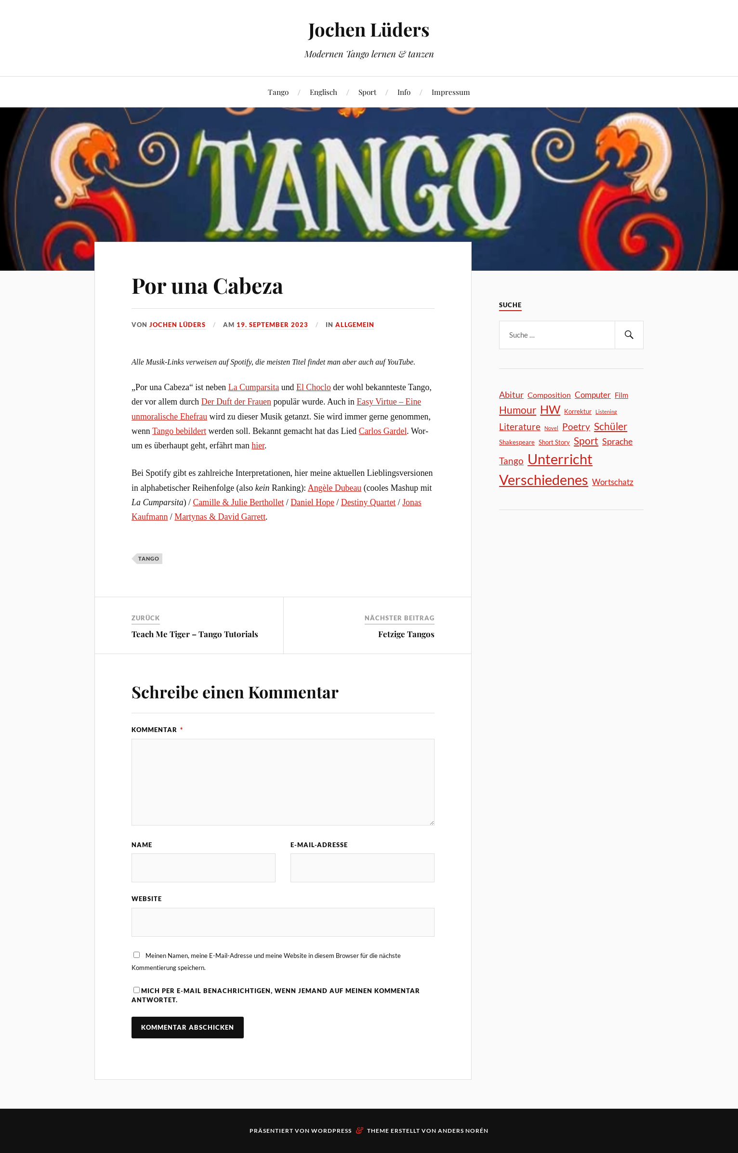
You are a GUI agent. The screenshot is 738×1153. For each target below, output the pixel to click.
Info (403, 92)
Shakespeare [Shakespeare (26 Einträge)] (517, 442)
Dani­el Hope (312, 502)
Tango (278, 92)
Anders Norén (463, 1130)
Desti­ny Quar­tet (368, 502)
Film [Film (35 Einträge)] (621, 395)
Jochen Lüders (369, 29)
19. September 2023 (272, 324)
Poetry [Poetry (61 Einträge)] (576, 426)
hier (257, 445)
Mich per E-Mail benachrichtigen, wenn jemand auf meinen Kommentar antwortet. (276, 995)
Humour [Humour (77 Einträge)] (517, 410)
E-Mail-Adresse (319, 845)
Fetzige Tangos (406, 634)
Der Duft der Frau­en (236, 401)
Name (142, 845)
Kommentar (157, 730)
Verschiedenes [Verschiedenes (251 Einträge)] (543, 480)
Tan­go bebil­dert (179, 431)
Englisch (323, 92)
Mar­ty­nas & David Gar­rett (219, 517)
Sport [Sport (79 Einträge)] (586, 440)
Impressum (451, 92)
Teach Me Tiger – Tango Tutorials (195, 634)
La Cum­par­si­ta (253, 387)
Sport (367, 92)
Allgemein (354, 324)
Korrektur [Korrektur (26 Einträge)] (578, 411)
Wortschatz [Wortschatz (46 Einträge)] (612, 482)
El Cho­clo (313, 387)
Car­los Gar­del (383, 431)
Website (147, 899)
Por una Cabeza (207, 285)
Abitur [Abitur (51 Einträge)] (511, 394)
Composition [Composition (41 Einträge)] (549, 394)
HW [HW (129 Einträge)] (550, 409)
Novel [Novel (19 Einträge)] (551, 428)
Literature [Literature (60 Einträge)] (519, 426)
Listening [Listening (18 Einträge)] (606, 411)
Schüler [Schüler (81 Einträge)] (610, 426)
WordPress (331, 1130)
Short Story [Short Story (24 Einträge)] (554, 442)
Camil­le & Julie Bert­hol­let (238, 502)
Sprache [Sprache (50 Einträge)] (617, 441)
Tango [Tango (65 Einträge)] (511, 460)
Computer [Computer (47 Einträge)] (593, 395)
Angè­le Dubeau (334, 488)
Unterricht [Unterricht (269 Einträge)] (560, 458)
